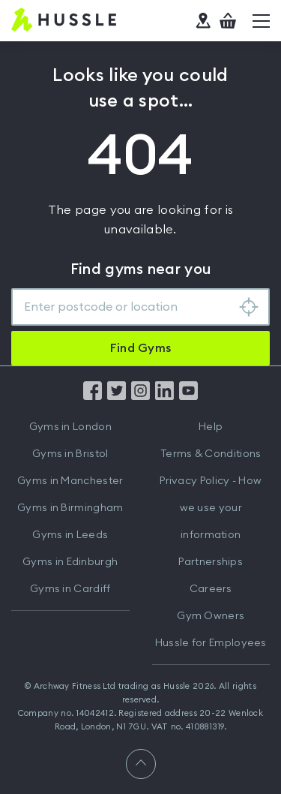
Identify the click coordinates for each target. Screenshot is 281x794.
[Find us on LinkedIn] (164, 396)
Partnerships (210, 562)
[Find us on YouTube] (188, 396)
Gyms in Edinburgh (70, 562)
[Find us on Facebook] (92, 396)
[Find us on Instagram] (140, 396)
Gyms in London (70, 427)
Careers (211, 589)
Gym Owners (210, 616)
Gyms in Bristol (70, 454)
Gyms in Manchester (70, 481)
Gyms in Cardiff (70, 589)
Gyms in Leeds (70, 535)
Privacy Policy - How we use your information (211, 508)
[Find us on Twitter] (116, 396)
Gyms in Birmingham (70, 508)
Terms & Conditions (210, 454)
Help (211, 427)
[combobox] (140, 307)
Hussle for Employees (211, 643)
